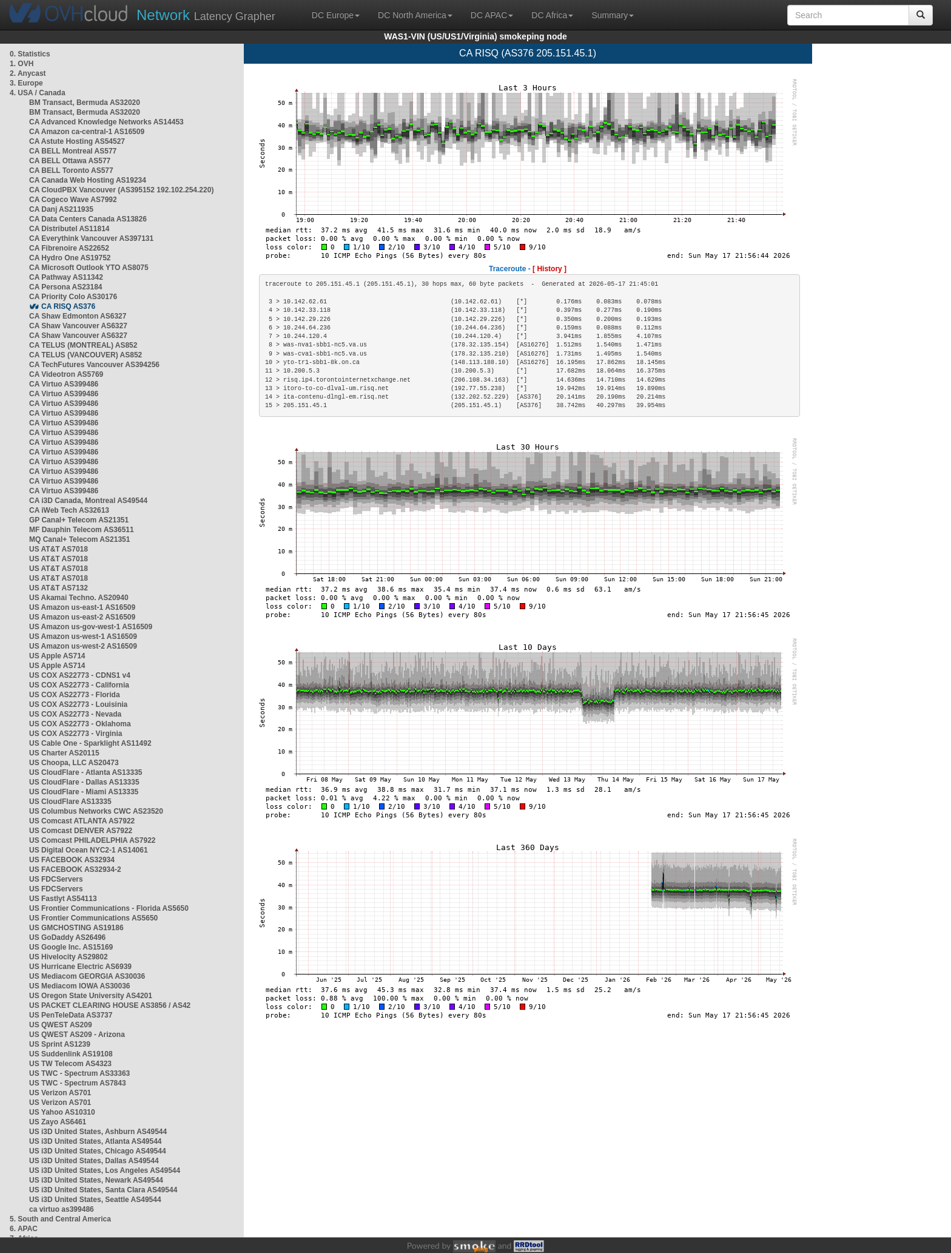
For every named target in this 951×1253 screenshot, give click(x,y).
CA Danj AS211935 (61, 209)
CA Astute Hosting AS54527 (77, 141)
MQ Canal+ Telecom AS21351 (79, 539)
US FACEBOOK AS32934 (72, 860)
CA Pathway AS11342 (66, 277)
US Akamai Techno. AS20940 (79, 597)
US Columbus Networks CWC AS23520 (96, 811)
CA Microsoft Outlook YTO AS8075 (89, 267)
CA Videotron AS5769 (66, 374)
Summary (612, 15)
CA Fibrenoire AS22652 (69, 248)
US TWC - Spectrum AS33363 (79, 1073)
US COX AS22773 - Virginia (75, 733)
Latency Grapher (205, 15)
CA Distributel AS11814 (69, 229)
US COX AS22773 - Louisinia (78, 704)
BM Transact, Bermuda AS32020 (84, 102)
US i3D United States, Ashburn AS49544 (98, 1131)
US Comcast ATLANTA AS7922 (82, 821)
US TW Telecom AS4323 (70, 1063)
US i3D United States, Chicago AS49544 (97, 1151)
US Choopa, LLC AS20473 (74, 762)
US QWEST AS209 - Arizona (77, 1034)
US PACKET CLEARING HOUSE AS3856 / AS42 (109, 1005)
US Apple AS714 (57, 656)
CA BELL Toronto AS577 (71, 170)
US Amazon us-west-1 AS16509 (83, 636)
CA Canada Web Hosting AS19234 (87, 180)
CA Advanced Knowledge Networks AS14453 (106, 122)
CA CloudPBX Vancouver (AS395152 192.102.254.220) (121, 190)
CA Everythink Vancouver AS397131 (91, 238)
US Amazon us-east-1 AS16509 (82, 607)
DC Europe (336, 15)
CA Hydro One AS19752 (70, 258)
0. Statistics (30, 54)
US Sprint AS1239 (59, 1044)
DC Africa (552, 15)
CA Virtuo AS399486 (63, 384)
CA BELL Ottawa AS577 (69, 161)
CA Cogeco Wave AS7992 (73, 199)
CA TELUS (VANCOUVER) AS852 (85, 355)
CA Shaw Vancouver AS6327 (78, 326)
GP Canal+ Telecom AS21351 (79, 520)
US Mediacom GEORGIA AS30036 (87, 976)
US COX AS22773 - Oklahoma (80, 724)
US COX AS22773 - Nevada (75, 714)
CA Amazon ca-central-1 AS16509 (86, 131)
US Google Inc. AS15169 (71, 947)
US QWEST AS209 (60, 1025)
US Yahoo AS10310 (62, 1112)
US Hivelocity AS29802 (68, 957)
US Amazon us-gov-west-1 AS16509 (90, 627)
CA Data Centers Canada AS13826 (88, 219)
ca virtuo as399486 (61, 1209)
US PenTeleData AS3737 (70, 1015)
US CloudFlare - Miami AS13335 (83, 792)
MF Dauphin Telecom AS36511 (81, 529)
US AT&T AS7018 (58, 549)
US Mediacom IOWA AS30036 (79, 986)
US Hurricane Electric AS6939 (80, 966)
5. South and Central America (60, 1219)
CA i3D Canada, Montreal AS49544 (88, 500)
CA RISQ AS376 (68, 306)
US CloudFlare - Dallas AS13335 (84, 782)
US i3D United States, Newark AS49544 (96, 1180)
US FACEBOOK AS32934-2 (75, 869)
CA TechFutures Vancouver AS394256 (94, 364)
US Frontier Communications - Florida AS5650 (109, 908)
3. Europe (26, 83)
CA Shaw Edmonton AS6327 (77, 316)
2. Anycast (28, 73)
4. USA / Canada (38, 93)
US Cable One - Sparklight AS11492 (90, 743)
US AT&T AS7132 (58, 588)
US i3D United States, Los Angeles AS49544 (104, 1170)
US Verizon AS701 (60, 1093)
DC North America (415, 15)
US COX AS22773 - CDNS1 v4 (79, 675)
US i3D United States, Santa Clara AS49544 (103, 1190)
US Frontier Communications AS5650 (93, 918)
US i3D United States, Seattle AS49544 (95, 1199)
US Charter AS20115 (64, 753)
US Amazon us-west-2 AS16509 (83, 646)
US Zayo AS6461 (57, 1122)
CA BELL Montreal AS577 (72, 151)
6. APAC (24, 1228)
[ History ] (549, 269)
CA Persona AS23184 (65, 287)
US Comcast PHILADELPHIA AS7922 (92, 840)
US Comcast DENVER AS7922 (80, 830)
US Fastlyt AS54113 (63, 898)
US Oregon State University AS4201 (90, 995)
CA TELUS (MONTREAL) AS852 (83, 345)
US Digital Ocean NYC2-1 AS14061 (88, 850)
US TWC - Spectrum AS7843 (77, 1083)
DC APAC (492, 15)
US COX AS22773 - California (79, 685)
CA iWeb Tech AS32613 (69, 510)
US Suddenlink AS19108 (71, 1054)
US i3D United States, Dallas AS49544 (94, 1161)
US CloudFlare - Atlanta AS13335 (86, 772)
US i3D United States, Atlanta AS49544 (95, 1141)
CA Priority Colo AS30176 (73, 296)
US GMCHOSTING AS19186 (76, 928)
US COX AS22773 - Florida (74, 695)
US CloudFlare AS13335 (70, 801)
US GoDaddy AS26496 (67, 937)
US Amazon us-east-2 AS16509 (82, 617)
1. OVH (21, 63)
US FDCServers (56, 879)
